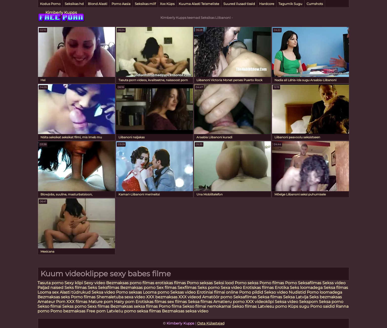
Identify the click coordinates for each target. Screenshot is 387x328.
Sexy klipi (74, 283)
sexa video (134, 297)
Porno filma (170, 306)
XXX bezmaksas (161, 297)
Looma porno (156, 292)
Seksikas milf (145, 4)
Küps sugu (298, 306)
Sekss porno (74, 306)
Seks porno (208, 287)
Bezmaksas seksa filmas (134, 306)
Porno (291, 283)
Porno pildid (251, 292)
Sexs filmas (98, 306)
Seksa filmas (336, 287)
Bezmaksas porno (137, 287)
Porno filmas (271, 283)
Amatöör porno (217, 297)
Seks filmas (75, 287)
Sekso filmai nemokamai (206, 306)
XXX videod (190, 297)
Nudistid (298, 292)
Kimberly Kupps (61, 12)
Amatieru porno (229, 301)
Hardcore (266, 4)
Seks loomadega (307, 287)
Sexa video (232, 287)
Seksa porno (331, 301)
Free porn (96, 311)
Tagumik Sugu (290, 4)
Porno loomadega (324, 292)
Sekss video (334, 283)
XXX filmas (76, 301)
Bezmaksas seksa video (185, 311)
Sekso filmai (49, 306)
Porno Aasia (121, 4)
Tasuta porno (50, 283)
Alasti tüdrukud (75, 292)
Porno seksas (200, 283)
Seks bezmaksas (325, 297)
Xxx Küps (167, 4)
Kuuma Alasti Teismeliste (199, 4)
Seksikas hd (74, 4)
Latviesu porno (273, 306)
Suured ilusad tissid (239, 4)
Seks (92, 287)
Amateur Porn (51, 301)
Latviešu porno (121, 311)
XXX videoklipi (260, 301)
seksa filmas (149, 311)
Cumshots (315, 4)
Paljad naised (51, 287)
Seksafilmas (309, 283)
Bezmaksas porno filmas (130, 283)
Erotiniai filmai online (217, 292)
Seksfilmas (109, 287)
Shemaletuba (110, 297)
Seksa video (104, 292)
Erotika (282, 287)
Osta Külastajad (210, 323)
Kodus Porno (50, 4)
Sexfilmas (186, 287)
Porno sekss (246, 283)
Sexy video (95, 283)
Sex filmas (166, 287)
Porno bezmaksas (68, 311)
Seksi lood (224, 283)
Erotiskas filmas (259, 287)
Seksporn (308, 301)
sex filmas (177, 301)
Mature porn (100, 301)
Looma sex (49, 292)
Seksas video (183, 292)
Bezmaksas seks (54, 297)
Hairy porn (124, 301)
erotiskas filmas (170, 283)
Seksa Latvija (296, 297)
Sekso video (276, 292)
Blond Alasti (97, 4)
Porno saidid (322, 306)
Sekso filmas (245, 306)
